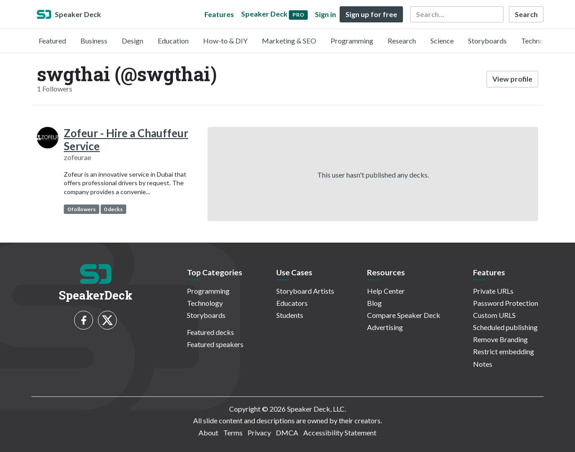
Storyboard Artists (305, 291)
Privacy (259, 432)
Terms (233, 432)
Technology (539, 40)
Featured (52, 40)
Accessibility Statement (339, 432)
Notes (482, 364)
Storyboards (487, 40)
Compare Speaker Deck (403, 315)
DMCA (287, 432)
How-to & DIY (225, 40)
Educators (292, 303)
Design (132, 40)
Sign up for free (371, 14)
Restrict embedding (503, 351)
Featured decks (210, 332)
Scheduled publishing (505, 327)
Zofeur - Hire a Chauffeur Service (126, 139)
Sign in (325, 14)
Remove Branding (500, 339)
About (208, 432)
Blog (374, 303)
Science (442, 40)
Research (402, 40)
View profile (512, 78)
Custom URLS (494, 315)
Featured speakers (215, 344)
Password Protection (505, 303)
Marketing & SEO (289, 40)
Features (219, 14)
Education (173, 40)
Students (289, 315)
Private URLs (493, 291)
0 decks (113, 209)
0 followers (81, 209)
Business (93, 40)
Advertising (385, 327)
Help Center (386, 291)
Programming (352, 40)
